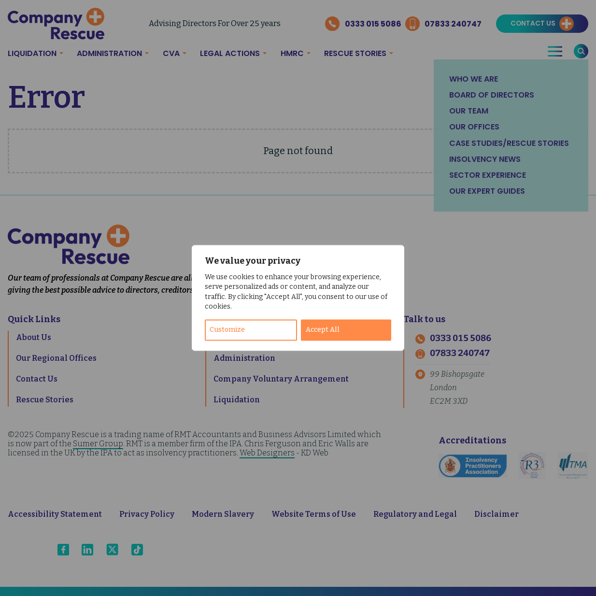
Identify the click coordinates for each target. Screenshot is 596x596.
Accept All (323, 330)
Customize (227, 330)
